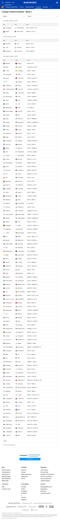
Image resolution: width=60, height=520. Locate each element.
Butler (6, 67)
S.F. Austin (20, 306)
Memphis (7, 277)
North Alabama (8, 163)
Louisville (20, 111)
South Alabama (20, 28)
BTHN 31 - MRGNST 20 (32, 284)
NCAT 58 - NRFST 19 (31, 166)
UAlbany (7, 148)
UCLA (19, 424)
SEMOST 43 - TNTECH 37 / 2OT (34, 380)
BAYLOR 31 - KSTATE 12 (32, 255)
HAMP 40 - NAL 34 (31, 163)
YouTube (23, 487)
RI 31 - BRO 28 (30, 107)
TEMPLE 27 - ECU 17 (30, 31)
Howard (7, 129)
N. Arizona (20, 369)
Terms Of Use (44, 470)
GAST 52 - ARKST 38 (32, 266)
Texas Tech (20, 89)
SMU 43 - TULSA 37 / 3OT (33, 395)
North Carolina (8, 280)
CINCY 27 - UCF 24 (30, 47)
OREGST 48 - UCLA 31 (32, 424)
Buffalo (19, 236)
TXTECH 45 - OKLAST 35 (33, 89)
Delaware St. (21, 372)
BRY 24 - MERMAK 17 (32, 118)
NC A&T (7, 166)
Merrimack (20, 118)
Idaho (19, 321)
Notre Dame (21, 251)
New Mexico (8, 51)
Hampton (20, 163)
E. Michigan (8, 188)
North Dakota (21, 155)
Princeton (20, 126)
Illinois (7, 273)
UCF (7, 47)
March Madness (6, 478)
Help (3, 487)
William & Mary (21, 218)
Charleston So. (21, 339)
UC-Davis (7, 155)
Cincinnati (19, 47)
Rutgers (19, 63)
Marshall (7, 240)
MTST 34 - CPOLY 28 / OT (33, 413)
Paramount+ (24, 476)
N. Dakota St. (8, 133)
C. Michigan (20, 188)
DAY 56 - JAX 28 (31, 74)
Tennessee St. (8, 376)
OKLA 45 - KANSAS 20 (32, 85)
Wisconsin (21, 78)
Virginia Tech (8, 229)
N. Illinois (20, 258)
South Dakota (21, 203)
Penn (18, 43)
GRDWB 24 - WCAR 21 (32, 244)
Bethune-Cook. (21, 284)
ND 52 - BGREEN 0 (31, 251)
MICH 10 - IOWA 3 (31, 70)
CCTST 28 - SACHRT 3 (32, 151)
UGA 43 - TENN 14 (31, 384)
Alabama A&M (21, 214)
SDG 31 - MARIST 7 (31, 325)
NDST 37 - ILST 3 (31, 133)
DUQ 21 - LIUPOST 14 (32, 82)
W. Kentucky (8, 350)
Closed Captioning (46, 478)
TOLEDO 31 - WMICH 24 (32, 225)
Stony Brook (21, 347)
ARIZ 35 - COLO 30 (31, 317)
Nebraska (20, 302)
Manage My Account (46, 487)
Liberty (7, 417)
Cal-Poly (20, 413)
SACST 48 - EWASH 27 (32, 420)
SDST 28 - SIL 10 (31, 207)
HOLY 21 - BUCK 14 (31, 144)
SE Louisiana (8, 332)
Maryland (7, 63)
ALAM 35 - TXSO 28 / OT (33, 214)
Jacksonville (8, 74)
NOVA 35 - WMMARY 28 (32, 218)
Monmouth (7, 343)
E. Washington (8, 420)
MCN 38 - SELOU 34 (31, 332)
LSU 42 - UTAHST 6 (31, 104)
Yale (19, 115)
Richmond (20, 148)
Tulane (7, 100)
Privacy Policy (44, 472)
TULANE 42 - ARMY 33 (32, 100)
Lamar (19, 361)
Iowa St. (20, 174)
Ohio (6, 236)
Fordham (7, 115)
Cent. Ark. (7, 288)
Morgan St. (8, 284)
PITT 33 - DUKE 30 (31, 409)
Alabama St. (20, 185)
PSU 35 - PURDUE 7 (31, 93)
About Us (23, 470)
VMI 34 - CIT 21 (30, 177)
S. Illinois (7, 207)
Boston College (9, 111)
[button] (51, 7)
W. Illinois (20, 295)
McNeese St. (21, 332)
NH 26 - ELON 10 (31, 247)
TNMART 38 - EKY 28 (32, 210)
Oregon (20, 402)
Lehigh (6, 137)
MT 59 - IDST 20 (31, 181)
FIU (18, 354)
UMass (7, 354)
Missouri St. (8, 295)
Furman (7, 192)
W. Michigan (8, 225)
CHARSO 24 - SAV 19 (32, 339)
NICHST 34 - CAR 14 (31, 288)
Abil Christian (8, 361)
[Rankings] (45, 7)
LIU (6, 82)
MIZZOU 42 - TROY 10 (32, 314)
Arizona (7, 317)
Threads (23, 497)
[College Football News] (11, 7)
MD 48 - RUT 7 (30, 63)
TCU (6, 174)
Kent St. (7, 78)
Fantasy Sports (6, 472)
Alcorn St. (7, 185)
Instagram (24, 491)
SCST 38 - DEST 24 (31, 372)
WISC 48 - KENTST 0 (32, 78)
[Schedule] (38, 7)
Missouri (20, 314)
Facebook (24, 493)
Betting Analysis (6, 476)
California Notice (45, 481)
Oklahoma (8, 85)
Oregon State (8, 424)
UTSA (6, 406)
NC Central (7, 170)
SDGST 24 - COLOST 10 (32, 428)
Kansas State (21, 255)
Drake (19, 199)
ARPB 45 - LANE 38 (31, 291)
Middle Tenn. (21, 240)
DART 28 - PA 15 (29, 43)
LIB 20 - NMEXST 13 (31, 417)
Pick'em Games (6, 470)
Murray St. (20, 159)
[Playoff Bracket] (29, 7)
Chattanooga (8, 310)
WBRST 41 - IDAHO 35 (32, 321)
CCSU (6, 151)
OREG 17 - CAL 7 (31, 402)
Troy (6, 314)
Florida (20, 262)
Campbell (20, 140)
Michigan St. (9, 398)
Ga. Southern (8, 28)
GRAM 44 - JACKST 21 (32, 365)
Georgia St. (20, 266)
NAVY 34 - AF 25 (31, 269)
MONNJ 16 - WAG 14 (31, 343)
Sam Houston (8, 306)
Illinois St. (20, 133)
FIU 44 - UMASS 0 (31, 354)
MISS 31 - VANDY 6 (31, 391)
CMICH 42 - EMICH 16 (32, 188)
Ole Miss (20, 391)
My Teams (43, 491)
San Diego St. (8, 428)
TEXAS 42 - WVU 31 (31, 233)
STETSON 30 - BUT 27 (32, 67)
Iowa (8, 70)
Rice (6, 358)
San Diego (20, 325)
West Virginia (21, 233)
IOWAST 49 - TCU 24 (32, 174)
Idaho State (8, 181)
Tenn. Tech (7, 380)
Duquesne (20, 82)
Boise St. (9, 435)
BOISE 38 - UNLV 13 (31, 435)
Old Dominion (21, 350)
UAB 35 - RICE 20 (31, 358)
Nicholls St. (20, 288)
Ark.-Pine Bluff (21, 291)
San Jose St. (20, 51)
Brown (19, 107)
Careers (23, 472)
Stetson (20, 67)
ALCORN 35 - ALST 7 (32, 185)
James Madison (9, 347)
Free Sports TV (6, 474)
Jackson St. (20, 365)
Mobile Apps (5, 481)
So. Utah (7, 336)
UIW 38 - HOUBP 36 (31, 387)
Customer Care (6, 489)
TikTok (23, 489)
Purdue (7, 93)
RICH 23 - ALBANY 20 (32, 148)
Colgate (19, 137)
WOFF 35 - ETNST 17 (32, 221)
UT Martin (7, 210)
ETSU (19, 221)
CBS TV (23, 478)
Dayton (19, 74)
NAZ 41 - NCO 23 (31, 369)
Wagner (19, 343)
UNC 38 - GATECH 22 (32, 280)
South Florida (8, 96)
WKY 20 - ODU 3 (31, 350)
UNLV (19, 435)
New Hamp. (20, 247)
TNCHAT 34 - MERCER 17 (33, 310)
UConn (19, 96)
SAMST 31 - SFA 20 (31, 306)
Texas (7, 233)
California (7, 402)
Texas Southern (9, 214)
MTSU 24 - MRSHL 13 (32, 240)
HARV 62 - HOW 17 (31, 129)
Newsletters (44, 489)
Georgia (8, 384)
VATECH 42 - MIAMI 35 (32, 229)
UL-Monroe (20, 277)
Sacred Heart (21, 151)
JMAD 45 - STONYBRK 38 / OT (34, 347)
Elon (6, 247)
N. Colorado (8, 369)
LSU (19, 104)
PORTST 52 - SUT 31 (32, 336)
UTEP (19, 406)
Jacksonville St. (21, 376)
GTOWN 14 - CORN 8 (32, 196)
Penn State (21, 93)
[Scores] (21, 7)
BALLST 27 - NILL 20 (32, 258)
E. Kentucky (20, 210)
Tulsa (6, 395)
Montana (20, 181)
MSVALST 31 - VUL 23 (32, 299)
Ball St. (7, 258)
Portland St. (20, 336)
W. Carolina (20, 244)
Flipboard (23, 499)
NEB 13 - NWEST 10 (31, 302)
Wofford (7, 221)
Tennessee (20, 384)
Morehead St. (21, 122)
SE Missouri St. (21, 380)
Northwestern (8, 302)
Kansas (19, 85)
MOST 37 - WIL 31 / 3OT (32, 295)
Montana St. (8, 413)
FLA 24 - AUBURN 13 (31, 262)
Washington (9, 431)
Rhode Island (8, 107)
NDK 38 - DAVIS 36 (31, 155)
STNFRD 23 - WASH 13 (32, 431)
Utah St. (7, 104)
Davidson (7, 122)
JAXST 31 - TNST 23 (31, 376)
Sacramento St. (21, 420)
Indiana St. (7, 203)
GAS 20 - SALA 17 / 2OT (31, 28)
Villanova (7, 218)
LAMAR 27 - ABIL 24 (32, 361)
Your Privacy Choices (46, 476)
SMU (20, 395)
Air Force (7, 269)
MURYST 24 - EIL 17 (31, 159)
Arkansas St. (8, 266)
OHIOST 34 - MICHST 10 (32, 398)
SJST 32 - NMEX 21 (30, 51)
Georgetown (8, 196)
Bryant (7, 118)
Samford (20, 192)
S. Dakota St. (21, 207)
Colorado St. (21, 428)
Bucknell (20, 144)
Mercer (19, 310)
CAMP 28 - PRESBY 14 (32, 140)
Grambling (7, 365)
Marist (6, 325)
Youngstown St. (9, 328)
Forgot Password (45, 493)
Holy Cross (7, 144)
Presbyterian (8, 140)
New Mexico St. (21, 417)
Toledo (19, 225)
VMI (6, 177)
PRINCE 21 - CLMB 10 (32, 126)
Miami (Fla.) (20, 229)
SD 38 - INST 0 (30, 203)
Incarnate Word (9, 387)
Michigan (21, 70)
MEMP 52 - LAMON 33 (32, 277)
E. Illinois (7, 159)
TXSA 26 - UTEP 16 (31, 406)
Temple (7, 31)
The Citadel (20, 177)
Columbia (7, 126)
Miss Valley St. (21, 299)
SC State (7, 372)
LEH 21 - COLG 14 (31, 137)
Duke (19, 409)
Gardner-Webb (8, 244)
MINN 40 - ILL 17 (31, 273)
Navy (19, 269)
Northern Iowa (21, 328)
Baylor (6, 255)
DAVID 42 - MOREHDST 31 (33, 122)
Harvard (19, 129)
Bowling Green (8, 251)
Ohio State (21, 398)
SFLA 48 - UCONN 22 (32, 96)
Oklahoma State (10, 89)
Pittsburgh (7, 409)
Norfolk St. (20, 166)
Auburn (7, 262)
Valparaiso (7, 199)
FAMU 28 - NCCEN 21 (31, 170)
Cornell (19, 196)
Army (19, 100)
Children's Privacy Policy (47, 474)
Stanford (20, 431)
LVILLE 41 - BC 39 (31, 111)
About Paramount (26, 474)
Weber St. (7, 321)
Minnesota (20, 273)
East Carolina (20, 31)
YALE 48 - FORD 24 (31, 115)
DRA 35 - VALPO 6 (31, 199)
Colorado (20, 317)
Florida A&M (20, 170)
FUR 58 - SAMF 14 (31, 192)
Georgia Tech (21, 280)
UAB (19, 358)
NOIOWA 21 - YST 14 (31, 328)
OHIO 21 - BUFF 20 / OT (32, 236)
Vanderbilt (7, 391)
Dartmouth (7, 43)
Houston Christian (22, 387)
